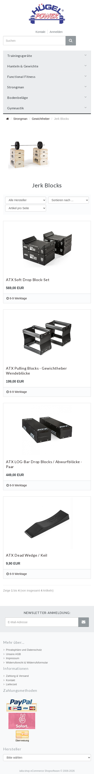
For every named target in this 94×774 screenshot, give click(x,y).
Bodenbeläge (47, 97)
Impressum (11, 658)
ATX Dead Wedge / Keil (26, 555)
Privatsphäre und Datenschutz (22, 649)
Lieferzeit (10, 684)
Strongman (47, 87)
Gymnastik (47, 108)
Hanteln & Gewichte (47, 66)
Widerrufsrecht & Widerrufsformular (25, 662)
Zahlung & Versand (16, 675)
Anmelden (56, 31)
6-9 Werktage (18, 298)
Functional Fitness (47, 76)
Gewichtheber (41, 118)
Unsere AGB (12, 654)
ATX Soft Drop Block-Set (27, 279)
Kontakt (40, 31)
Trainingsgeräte (47, 55)
